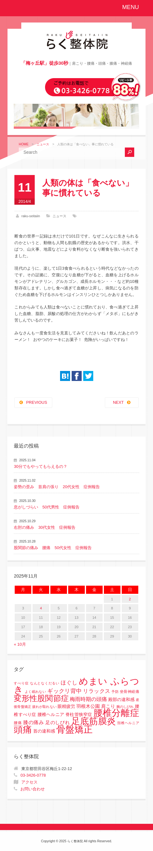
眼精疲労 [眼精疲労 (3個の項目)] (66, 706)
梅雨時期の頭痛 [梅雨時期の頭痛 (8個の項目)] (88, 699)
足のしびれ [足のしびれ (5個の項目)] (57, 722)
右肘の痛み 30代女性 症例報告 (44, 527)
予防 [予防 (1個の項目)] (115, 691)
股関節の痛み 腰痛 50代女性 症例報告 (52, 547)
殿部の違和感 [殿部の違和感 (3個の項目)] (121, 699)
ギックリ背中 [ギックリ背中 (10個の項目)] (64, 691)
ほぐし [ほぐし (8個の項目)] (69, 683)
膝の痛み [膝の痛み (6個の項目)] (33, 722)
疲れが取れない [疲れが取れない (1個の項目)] (44, 706)
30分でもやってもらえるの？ (40, 466)
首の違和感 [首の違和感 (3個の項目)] (44, 731)
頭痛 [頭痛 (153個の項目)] (23, 729)
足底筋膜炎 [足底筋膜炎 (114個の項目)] (93, 721)
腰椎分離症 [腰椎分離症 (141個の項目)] (116, 713)
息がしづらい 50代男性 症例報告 (46, 507)
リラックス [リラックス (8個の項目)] (96, 691)
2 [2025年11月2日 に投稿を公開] (130, 599)
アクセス (29, 782)
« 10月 (20, 644)
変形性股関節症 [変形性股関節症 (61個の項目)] (41, 698)
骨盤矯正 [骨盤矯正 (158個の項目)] (74, 729)
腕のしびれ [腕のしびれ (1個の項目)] (125, 706)
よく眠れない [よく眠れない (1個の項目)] (35, 691)
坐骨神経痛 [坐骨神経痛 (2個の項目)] (129, 691)
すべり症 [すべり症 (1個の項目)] (21, 683)
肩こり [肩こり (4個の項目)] (108, 706)
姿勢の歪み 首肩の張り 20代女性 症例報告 (56, 486)
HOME (23, 144)
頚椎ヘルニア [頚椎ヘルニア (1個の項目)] (128, 723)
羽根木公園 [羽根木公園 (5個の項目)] (88, 706)
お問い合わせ (32, 789)
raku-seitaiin (30, 216)
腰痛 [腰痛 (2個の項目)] (18, 723)
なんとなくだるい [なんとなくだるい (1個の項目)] (44, 683)
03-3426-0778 (33, 775)
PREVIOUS (36, 402)
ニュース (43, 144)
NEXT (118, 402)
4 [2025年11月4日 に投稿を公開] (41, 608)
